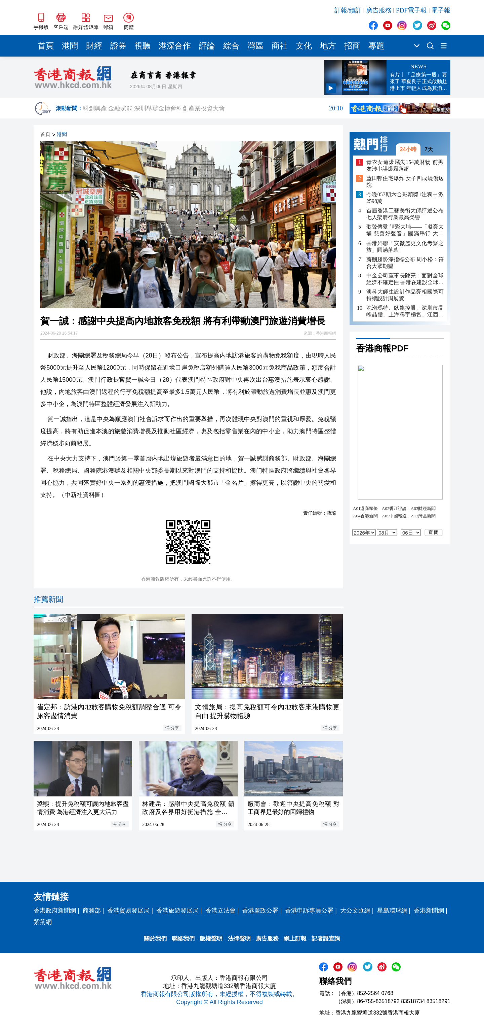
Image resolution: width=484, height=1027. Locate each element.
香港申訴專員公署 (309, 910)
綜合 (231, 45)
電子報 (440, 10)
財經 (94, 45)
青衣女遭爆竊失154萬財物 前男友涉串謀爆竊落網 (405, 165)
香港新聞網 (429, 910)
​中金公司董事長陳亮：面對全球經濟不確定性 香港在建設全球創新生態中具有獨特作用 (405, 279)
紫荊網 (43, 922)
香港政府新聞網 (55, 910)
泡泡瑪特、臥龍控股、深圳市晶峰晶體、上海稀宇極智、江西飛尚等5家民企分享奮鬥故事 (405, 311)
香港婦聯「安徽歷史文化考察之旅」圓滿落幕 (405, 246)
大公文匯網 (355, 910)
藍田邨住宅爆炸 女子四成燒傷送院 (405, 181)
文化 (304, 45)
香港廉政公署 (260, 910)
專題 (376, 45)
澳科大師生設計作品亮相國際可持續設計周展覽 (405, 295)
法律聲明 (239, 938)
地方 (328, 45)
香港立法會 (220, 910)
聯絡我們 (183, 938)
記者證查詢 (326, 938)
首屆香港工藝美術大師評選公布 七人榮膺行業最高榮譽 (405, 214)
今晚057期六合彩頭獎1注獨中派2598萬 (405, 198)
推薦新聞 (48, 599)
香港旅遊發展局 (177, 910)
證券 (118, 45)
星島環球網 (392, 910)
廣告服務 (379, 10)
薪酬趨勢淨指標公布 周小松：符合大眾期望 (405, 262)
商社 (280, 45)
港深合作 (175, 45)
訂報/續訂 (348, 10)
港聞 (70, 45)
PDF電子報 (411, 10)
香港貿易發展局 (128, 910)
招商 (352, 45)
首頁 (46, 45)
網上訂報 (295, 938)
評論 (207, 45)
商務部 (92, 910)
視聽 (142, 45)
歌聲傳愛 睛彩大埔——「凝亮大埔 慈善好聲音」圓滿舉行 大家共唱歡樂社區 (405, 230)
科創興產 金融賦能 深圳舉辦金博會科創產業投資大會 (213, 108)
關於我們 (155, 938)
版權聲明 (211, 938)
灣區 (255, 45)
